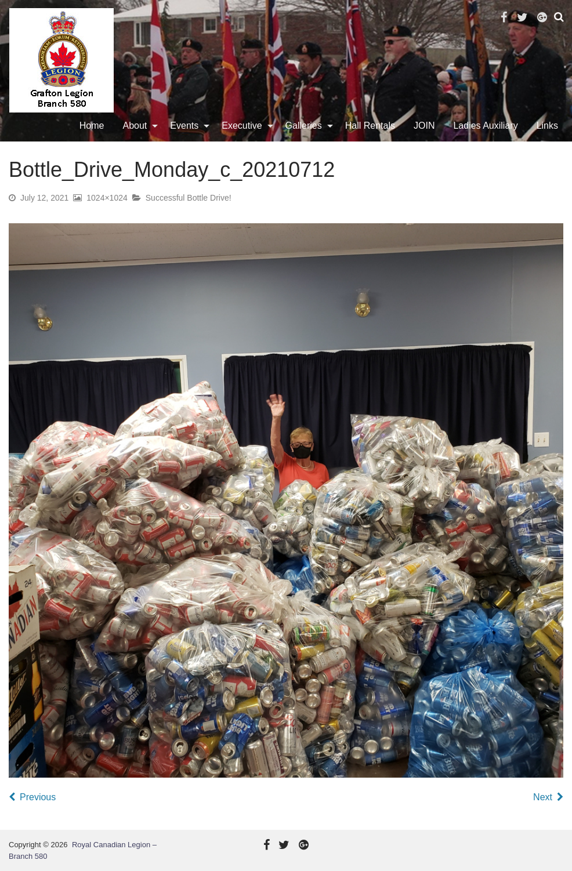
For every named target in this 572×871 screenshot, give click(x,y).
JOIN (424, 125)
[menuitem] (92, 126)
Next (542, 797)
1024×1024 (106, 197)
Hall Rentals (370, 125)
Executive (242, 125)
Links (547, 125)
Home (91, 125)
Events (184, 125)
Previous (38, 797)
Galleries (303, 125)
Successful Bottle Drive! (188, 197)
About (135, 125)
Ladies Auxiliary (485, 125)
